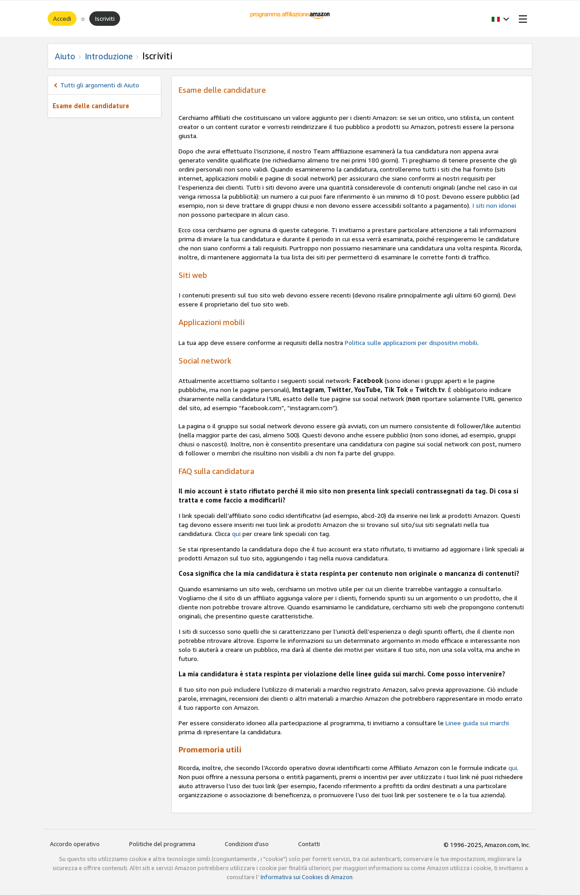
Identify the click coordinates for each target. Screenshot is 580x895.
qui (236, 533)
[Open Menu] (521, 18)
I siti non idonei (494, 205)
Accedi (62, 18)
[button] (500, 18)
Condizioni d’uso (247, 843)
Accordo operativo (75, 843)
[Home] (290, 18)
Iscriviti (105, 18)
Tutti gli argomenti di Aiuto (99, 85)
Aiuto (65, 56)
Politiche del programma (162, 843)
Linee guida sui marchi (477, 723)
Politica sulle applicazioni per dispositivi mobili (411, 342)
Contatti (309, 843)
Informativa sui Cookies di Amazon (307, 877)
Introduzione (109, 56)
